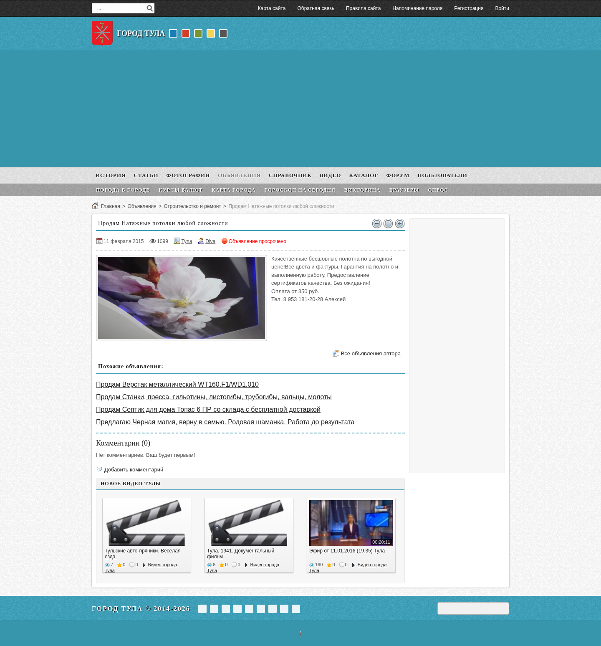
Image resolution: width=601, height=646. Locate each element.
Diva (210, 241)
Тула (186, 241)
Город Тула (141, 33)
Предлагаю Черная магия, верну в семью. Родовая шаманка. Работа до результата (225, 422)
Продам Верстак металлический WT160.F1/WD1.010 (177, 384)
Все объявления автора (371, 353)
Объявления (141, 206)
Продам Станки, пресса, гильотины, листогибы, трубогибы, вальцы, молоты (214, 396)
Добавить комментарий (133, 469)
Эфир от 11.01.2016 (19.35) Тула (347, 551)
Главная (110, 206)
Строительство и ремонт (192, 206)
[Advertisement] (300, 108)
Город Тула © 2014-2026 (141, 608)
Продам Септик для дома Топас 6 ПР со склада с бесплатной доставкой (208, 409)
